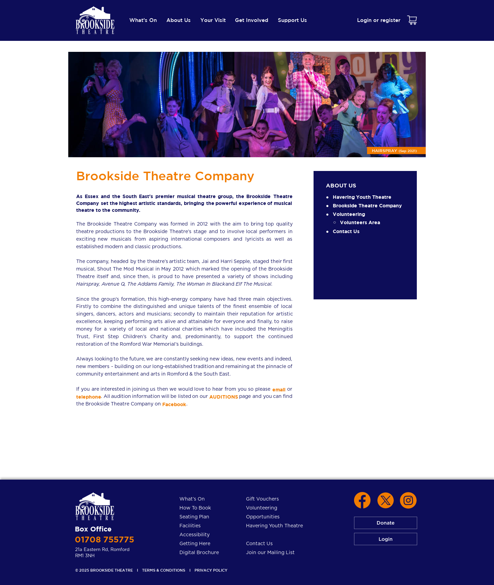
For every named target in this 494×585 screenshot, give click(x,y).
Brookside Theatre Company (367, 205)
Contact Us (346, 231)
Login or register (378, 20)
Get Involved (251, 20)
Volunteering (349, 214)
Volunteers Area (360, 222)
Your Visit (213, 20)
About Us (178, 20)
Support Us (292, 20)
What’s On (143, 20)
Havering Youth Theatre (362, 197)
